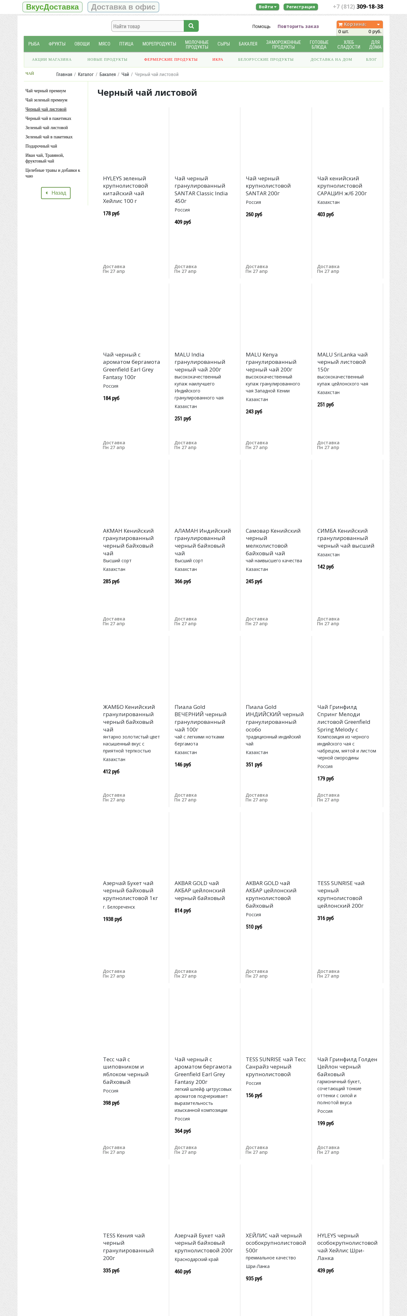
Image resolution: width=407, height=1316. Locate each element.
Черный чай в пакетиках (48, 118)
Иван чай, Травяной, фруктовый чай (44, 158)
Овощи (82, 44)
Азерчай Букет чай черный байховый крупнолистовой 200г (204, 1243)
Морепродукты (159, 44)
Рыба (34, 44)
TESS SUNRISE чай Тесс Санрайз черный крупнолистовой (276, 1067)
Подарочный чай (41, 146)
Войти (267, 7)
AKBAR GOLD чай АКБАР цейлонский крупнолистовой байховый (271, 894)
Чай (125, 74)
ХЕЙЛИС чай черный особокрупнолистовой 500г (276, 1243)
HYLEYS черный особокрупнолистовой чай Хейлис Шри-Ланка (347, 1247)
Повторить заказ (298, 26)
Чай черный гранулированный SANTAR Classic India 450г (201, 189)
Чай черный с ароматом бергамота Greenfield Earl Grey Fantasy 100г (131, 366)
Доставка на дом (331, 59)
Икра (217, 59)
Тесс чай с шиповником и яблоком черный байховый (126, 1070)
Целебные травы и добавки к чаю (52, 173)
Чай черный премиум (45, 90)
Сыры (223, 44)
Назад (55, 193)
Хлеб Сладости (348, 44)
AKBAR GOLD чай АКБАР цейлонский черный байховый (200, 890)
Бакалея (248, 44)
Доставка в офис (123, 7)
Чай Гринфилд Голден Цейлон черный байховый (347, 1067)
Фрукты (57, 44)
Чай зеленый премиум (46, 100)
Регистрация (300, 7)
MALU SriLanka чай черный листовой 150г (342, 362)
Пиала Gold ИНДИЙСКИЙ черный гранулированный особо (275, 718)
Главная (64, 74)
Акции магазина (52, 59)
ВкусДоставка (52, 7)
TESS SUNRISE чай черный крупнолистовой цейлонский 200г (341, 894)
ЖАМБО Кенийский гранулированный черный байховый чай (129, 718)
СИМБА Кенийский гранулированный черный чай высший (346, 538)
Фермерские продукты (171, 59)
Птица (126, 44)
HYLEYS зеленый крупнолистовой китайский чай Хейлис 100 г (125, 189)
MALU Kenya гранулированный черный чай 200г (271, 362)
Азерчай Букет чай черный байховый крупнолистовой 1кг (130, 890)
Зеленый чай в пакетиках (48, 137)
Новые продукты (107, 59)
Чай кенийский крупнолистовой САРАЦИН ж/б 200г (342, 186)
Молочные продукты (197, 44)
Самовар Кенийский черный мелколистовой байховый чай (273, 542)
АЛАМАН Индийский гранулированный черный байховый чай (203, 542)
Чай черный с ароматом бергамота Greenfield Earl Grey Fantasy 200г (203, 1070)
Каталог (86, 74)
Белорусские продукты (266, 59)
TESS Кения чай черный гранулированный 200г (128, 1247)
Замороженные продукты (283, 44)
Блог (371, 59)
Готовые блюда (319, 44)
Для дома (375, 44)
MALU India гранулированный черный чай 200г (200, 362)
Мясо (104, 44)
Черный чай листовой (45, 109)
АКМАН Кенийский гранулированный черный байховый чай (128, 542)
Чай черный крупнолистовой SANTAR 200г (268, 186)
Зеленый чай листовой (46, 127)
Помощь (261, 26)
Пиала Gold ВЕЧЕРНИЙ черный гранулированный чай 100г (201, 718)
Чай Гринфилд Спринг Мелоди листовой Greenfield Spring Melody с (343, 718)
